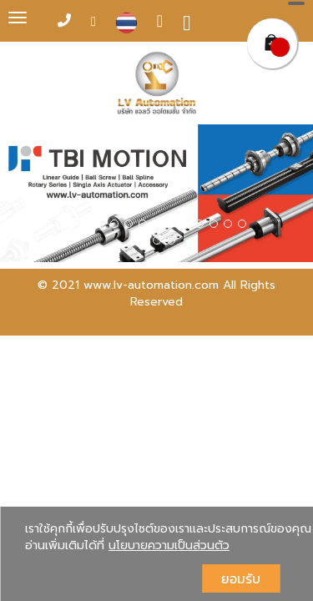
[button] (23, 195)
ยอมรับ (240, 578)
